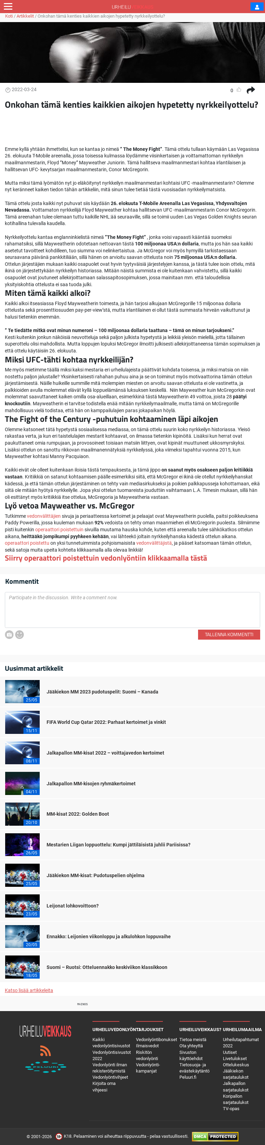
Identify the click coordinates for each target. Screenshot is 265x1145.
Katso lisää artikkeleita (29, 990)
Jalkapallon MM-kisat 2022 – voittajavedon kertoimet (105, 753)
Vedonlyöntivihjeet (110, 1077)
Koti (9, 16)
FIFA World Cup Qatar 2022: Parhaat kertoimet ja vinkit (106, 722)
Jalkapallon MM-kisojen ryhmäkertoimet (91, 783)
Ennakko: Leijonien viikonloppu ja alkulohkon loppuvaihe (109, 936)
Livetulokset (235, 1058)
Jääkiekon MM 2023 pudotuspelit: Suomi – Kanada (102, 692)
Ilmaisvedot (147, 1045)
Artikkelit (25, 16)
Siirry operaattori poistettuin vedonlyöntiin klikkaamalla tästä (106, 558)
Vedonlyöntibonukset (156, 1039)
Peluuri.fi (187, 1077)
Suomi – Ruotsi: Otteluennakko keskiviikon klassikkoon (107, 967)
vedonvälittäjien (44, 516)
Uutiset (230, 1052)
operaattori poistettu (27, 543)
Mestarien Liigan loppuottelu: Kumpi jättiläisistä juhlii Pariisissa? (118, 844)
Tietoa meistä (192, 1039)
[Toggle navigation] (8, 6)
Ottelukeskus (236, 1064)
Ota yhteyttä (191, 1045)
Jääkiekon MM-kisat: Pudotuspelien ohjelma (96, 875)
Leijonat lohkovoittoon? (73, 906)
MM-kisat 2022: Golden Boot (78, 814)
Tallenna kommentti (229, 634)
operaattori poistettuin (59, 529)
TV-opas (231, 1108)
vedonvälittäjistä (154, 543)
